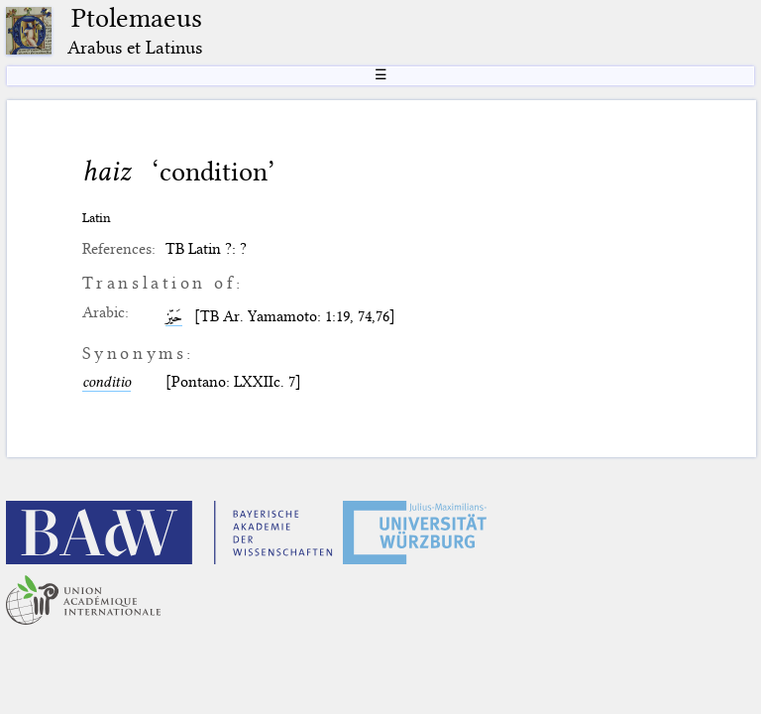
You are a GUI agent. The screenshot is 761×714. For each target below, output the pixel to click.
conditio (106, 382)
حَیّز (173, 316)
